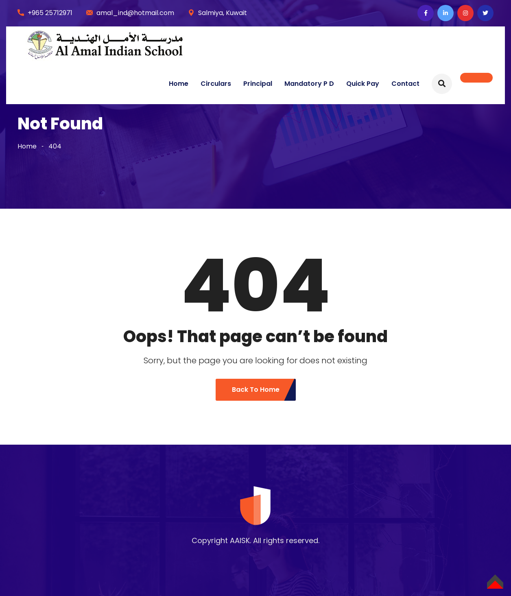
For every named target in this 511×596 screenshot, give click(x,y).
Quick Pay (362, 83)
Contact (405, 83)
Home (178, 83)
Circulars (216, 83)
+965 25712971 (50, 12)
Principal (257, 83)
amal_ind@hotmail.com (135, 12)
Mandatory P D (309, 83)
